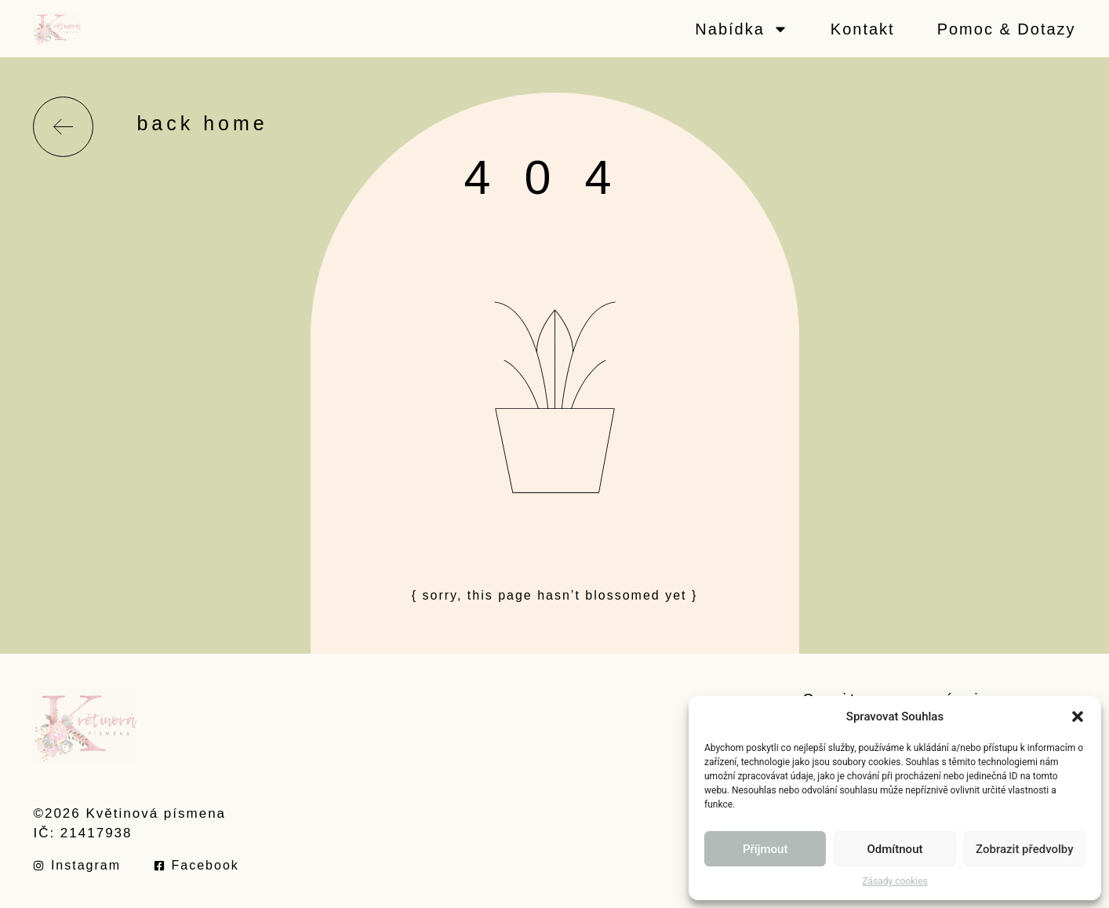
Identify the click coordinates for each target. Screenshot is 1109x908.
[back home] (63, 127)
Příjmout (765, 849)
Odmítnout (895, 849)
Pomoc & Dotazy (1006, 29)
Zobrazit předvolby (1025, 849)
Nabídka (741, 29)
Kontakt (863, 29)
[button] (1077, 716)
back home (201, 123)
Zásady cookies (894, 881)
